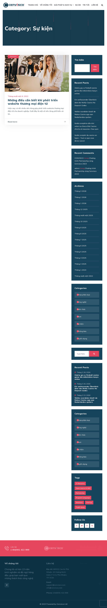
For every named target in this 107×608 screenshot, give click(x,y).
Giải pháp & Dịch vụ (63, 5)
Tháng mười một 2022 (84, 276)
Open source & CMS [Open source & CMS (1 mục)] (83, 488)
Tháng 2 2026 (80, 197)
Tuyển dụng (82, 339)
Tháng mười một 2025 (84, 215)
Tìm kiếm (79, 60)
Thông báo (81, 331)
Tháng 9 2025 (80, 228)
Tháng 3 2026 (80, 191)
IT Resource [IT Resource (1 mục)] (80, 483)
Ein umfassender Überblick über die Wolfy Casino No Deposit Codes (86, 102)
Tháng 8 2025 (80, 234)
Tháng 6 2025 (80, 246)
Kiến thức (81, 309)
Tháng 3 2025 (80, 264)
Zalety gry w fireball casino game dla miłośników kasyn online (86, 91)
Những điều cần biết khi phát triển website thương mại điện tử (33, 102)
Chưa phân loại (83, 295)
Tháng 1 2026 (80, 203)
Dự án (78, 5)
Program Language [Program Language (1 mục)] (83, 498)
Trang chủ (33, 5)
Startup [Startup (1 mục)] (89, 502)
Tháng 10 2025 (81, 221)
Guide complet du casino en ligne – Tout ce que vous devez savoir (86, 138)
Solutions (13, 57)
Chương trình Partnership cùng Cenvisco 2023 (85, 161)
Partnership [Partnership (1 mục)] (80, 493)
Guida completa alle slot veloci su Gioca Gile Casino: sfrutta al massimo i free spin (86, 126)
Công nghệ (81, 302)
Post (79, 317)
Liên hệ (94, 5)
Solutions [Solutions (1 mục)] (79, 502)
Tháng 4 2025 (80, 258)
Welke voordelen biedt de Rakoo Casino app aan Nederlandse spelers (85, 114)
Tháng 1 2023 (80, 270)
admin (77, 168)
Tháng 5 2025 (80, 252)
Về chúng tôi (46, 5)
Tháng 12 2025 (81, 209)
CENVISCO (79, 158)
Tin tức (86, 5)
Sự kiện (80, 324)
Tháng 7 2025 (80, 240)
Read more (12, 122)
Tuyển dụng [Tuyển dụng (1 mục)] (80, 507)
